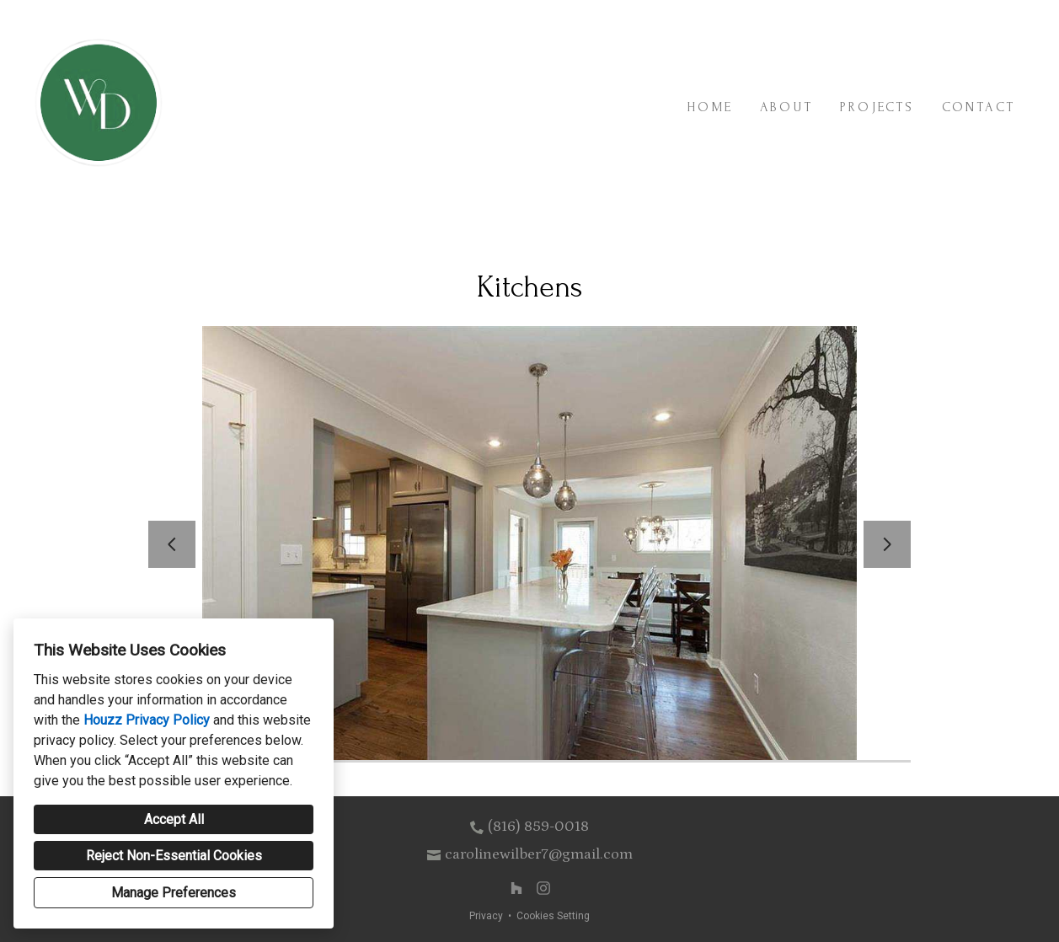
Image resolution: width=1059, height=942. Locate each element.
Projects (877, 107)
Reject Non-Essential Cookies (174, 856)
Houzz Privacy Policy (146, 720)
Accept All (174, 819)
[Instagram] (543, 888)
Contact (978, 107)
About (786, 107)
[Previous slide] (171, 544)
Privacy (486, 916)
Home (710, 107)
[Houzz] (516, 888)
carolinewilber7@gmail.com (539, 854)
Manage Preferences (173, 893)
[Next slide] (887, 544)
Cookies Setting (553, 916)
